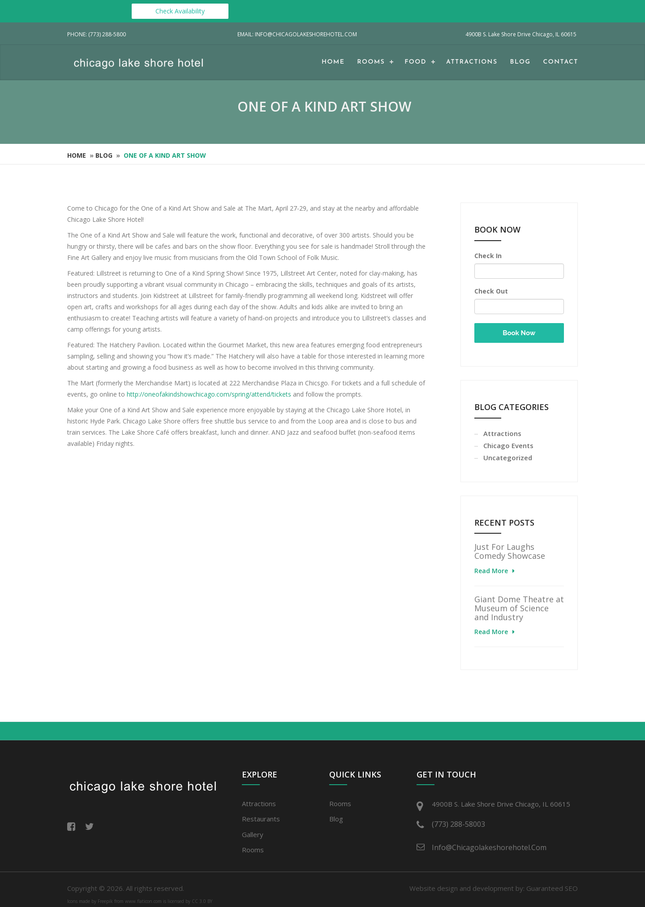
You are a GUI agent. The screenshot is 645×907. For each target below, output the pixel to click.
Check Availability (180, 11)
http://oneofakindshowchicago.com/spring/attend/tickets (209, 394)
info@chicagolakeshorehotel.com (489, 847)
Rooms (371, 62)
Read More (491, 570)
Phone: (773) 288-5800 (96, 34)
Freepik (105, 901)
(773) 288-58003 (458, 824)
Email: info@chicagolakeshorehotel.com (297, 34)
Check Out (491, 291)
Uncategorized (507, 457)
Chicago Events (508, 445)
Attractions (472, 62)
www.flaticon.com (143, 901)
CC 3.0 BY (202, 901)
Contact (560, 62)
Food (415, 62)
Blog (520, 62)
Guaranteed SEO (552, 888)
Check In (488, 255)
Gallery (252, 834)
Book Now (519, 333)
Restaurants (261, 818)
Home (333, 62)
